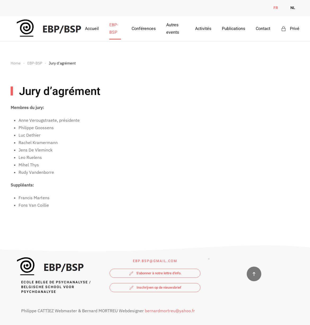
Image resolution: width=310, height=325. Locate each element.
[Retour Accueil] (48, 28)
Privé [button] (290, 28)
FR (275, 8)
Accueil (92, 28)
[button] (254, 274)
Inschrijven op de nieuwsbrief (155, 287)
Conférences (144, 28)
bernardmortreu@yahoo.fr (169, 310)
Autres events (172, 29)
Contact (263, 28)
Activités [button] (203, 28)
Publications (233, 28)
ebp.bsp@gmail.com (155, 260)
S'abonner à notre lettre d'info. (155, 273)
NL (292, 8)
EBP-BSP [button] (113, 29)
